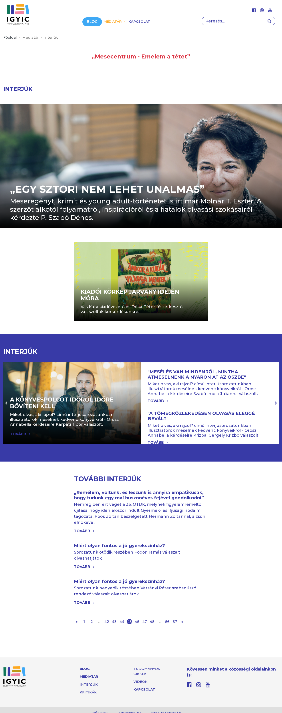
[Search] (233, 21)
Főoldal (10, 37)
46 (137, 622)
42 (106, 622)
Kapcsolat (139, 21)
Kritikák (88, 692)
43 (114, 622)
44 (121, 622)
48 (152, 622)
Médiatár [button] (113, 21)
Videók (140, 681)
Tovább (158, 401)
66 (167, 622)
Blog (92, 22)
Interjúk (89, 684)
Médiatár (89, 676)
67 (175, 622)
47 (144, 622)
